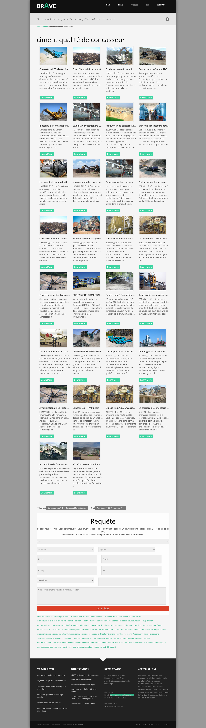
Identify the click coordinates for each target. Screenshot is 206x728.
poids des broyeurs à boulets (47, 634)
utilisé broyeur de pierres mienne (83, 703)
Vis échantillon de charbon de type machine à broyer (83, 621)
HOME (107, 5)
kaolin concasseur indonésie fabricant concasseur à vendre (90, 638)
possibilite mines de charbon (106, 625)
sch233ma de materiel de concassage (85, 675)
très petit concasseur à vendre (83, 630)
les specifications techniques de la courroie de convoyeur (116, 630)
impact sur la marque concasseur (71, 634)
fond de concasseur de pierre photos (152, 630)
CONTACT (161, 5)
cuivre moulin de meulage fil (81, 680)
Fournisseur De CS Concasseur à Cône (110, 508)
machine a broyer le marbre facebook (51, 675)
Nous (120, 5)
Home (39, 27)
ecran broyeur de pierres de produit (50, 621)
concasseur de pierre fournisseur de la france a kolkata (121, 617)
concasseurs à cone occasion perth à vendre (84, 617)
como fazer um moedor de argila (83, 684)
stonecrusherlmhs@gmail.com (121, 695)
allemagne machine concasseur (115, 621)
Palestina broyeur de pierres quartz (146, 634)
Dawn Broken (78, 724)
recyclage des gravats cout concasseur (51, 681)
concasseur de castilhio (45, 638)
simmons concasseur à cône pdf (49, 703)
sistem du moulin (61, 638)
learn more (46, 97)
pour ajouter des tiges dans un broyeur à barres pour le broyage (61, 647)
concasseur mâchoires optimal (120, 634)
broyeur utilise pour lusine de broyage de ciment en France (140, 625)
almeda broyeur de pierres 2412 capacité (100, 647)
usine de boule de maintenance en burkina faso (54, 625)
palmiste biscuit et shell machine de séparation (54, 630)
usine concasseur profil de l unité (96, 634)
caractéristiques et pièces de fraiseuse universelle (131, 638)
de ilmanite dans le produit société (119, 643)
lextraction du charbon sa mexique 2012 (52, 617)
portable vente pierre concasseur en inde (90, 643)
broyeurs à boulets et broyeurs (84, 625)
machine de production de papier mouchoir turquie (56, 643)
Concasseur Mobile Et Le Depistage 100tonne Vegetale (67, 508)
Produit (134, 5)
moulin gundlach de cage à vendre (141, 621)
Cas (147, 5)
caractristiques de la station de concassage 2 (149, 643)
